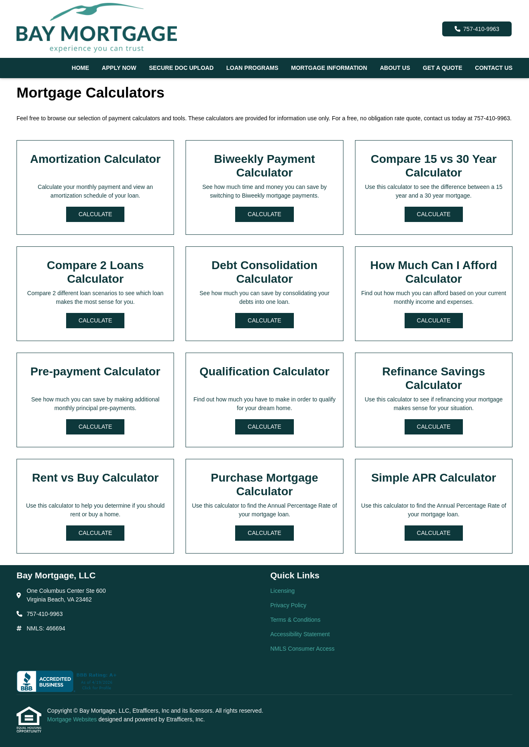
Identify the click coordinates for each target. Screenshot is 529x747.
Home (80, 67)
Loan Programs (252, 67)
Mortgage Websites (72, 719)
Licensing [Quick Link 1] (282, 590)
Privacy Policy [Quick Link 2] (288, 605)
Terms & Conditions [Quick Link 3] (295, 619)
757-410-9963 (477, 29)
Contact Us (493, 67)
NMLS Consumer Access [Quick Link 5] (302, 648)
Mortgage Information (329, 67)
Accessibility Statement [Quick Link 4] (300, 634)
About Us (395, 67)
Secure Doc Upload (181, 67)
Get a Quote (442, 67)
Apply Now (119, 67)
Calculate (95, 214)
